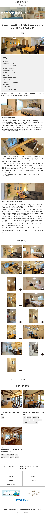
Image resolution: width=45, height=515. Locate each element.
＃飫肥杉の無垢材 (10, 454)
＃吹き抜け (40, 420)
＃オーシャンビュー (35, 417)
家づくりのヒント (37, 466)
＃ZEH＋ (7, 457)
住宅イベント (12, 466)
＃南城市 (29, 417)
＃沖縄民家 (17, 457)
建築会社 (29, 466)
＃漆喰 (31, 420)
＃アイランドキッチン (27, 422)
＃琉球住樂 (3, 454)
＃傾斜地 (12, 457)
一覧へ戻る (22, 380)
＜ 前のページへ (12, 380)
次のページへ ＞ (32, 380)
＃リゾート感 (34, 422)
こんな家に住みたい (21, 466)
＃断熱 (35, 420)
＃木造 (22, 33)
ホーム (5, 466)
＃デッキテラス (26, 420)
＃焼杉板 (3, 457)
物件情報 (22, 468)
